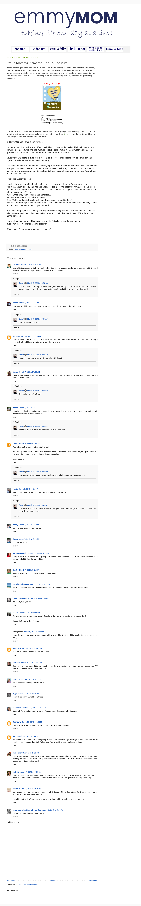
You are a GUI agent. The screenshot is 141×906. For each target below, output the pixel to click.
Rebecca (16, 681)
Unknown (17, 650)
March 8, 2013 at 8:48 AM (29, 614)
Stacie (15, 491)
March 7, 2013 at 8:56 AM (29, 491)
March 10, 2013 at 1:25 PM (32, 724)
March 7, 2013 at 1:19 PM (40, 586)
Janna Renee (18, 710)
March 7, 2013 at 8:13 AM (29, 410)
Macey (15, 527)
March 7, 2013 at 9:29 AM (29, 527)
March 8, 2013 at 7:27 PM (31, 681)
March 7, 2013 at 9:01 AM (37, 321)
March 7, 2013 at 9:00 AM (37, 392)
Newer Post (12, 882)
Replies (18, 281)
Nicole (15, 305)
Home (52, 882)
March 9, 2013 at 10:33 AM (35, 710)
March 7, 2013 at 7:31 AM (30, 338)
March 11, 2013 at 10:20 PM (30, 790)
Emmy (21, 285)
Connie (16, 445)
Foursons (17, 664)
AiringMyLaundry (20, 555)
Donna (15, 410)
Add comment (13, 824)
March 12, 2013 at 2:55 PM (52, 812)
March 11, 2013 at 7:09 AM (30, 774)
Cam (14, 755)
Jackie (15, 614)
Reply (15, 276)
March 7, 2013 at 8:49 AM (29, 445)
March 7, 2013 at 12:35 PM (29, 572)
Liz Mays (16, 266)
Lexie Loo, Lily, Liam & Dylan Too (27, 812)
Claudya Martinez (20, 600)
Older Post (92, 882)
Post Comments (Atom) (28, 886)
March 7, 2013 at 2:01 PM (38, 600)
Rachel (15, 374)
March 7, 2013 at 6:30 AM (37, 285)
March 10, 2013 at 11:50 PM (28, 755)
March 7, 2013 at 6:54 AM (29, 305)
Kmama (67, 136)
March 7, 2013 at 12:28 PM (38, 555)
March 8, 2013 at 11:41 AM (34, 633)
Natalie (16, 572)
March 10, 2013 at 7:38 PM (27, 738)
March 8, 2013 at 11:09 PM (28, 695)
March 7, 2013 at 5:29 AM (31, 266)
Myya (15, 695)
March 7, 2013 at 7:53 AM (29, 374)
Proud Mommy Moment (22, 251)
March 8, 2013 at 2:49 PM (31, 650)
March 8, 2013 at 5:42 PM (31, 664)
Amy (14, 738)
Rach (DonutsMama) (21, 586)
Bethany (16, 338)
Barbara (16, 774)
